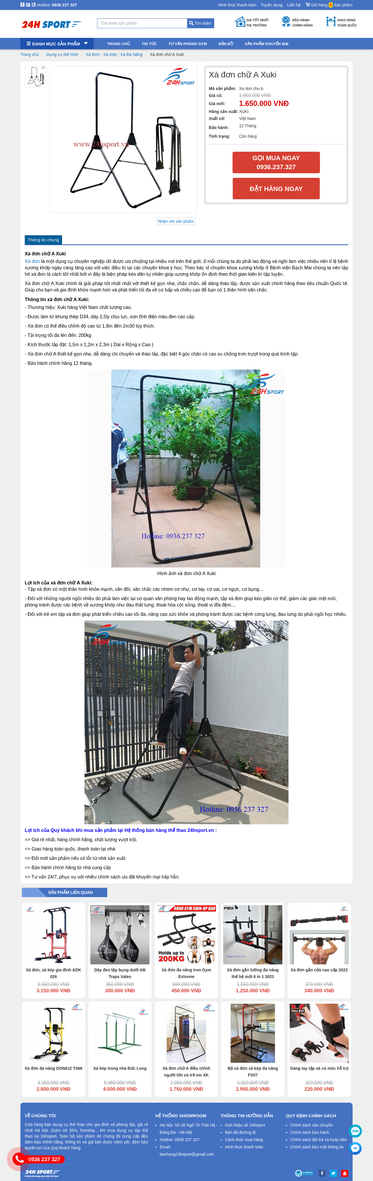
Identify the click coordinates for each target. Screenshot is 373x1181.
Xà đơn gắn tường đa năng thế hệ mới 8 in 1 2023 (253, 973)
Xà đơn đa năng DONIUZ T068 (53, 1068)
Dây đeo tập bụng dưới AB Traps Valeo (119, 973)
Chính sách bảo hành (309, 1132)
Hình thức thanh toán (237, 5)
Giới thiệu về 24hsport (245, 1125)
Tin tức (149, 44)
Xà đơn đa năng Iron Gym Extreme (186, 973)
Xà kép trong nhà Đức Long (119, 1068)
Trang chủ (29, 54)
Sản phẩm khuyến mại (266, 44)
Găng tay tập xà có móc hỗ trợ (319, 1068)
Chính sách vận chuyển (311, 1125)
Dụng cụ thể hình (62, 54)
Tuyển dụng (272, 5)
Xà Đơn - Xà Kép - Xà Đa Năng (114, 54)
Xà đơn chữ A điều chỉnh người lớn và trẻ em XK (186, 1071)
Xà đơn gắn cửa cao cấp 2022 (319, 970)
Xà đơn (32, 261)
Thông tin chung (43, 239)
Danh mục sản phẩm (57, 43)
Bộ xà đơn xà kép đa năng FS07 (253, 1071)
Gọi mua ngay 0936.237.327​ (276, 162)
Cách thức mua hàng (244, 1139)
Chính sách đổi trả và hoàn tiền (318, 1139)
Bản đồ (226, 44)
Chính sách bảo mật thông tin (317, 1147)
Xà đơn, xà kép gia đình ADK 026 (53, 973)
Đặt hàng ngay (276, 188)
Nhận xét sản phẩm (176, 221)
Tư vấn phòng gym (187, 44)
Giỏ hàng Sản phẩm (329, 4)
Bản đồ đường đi (240, 1132)
